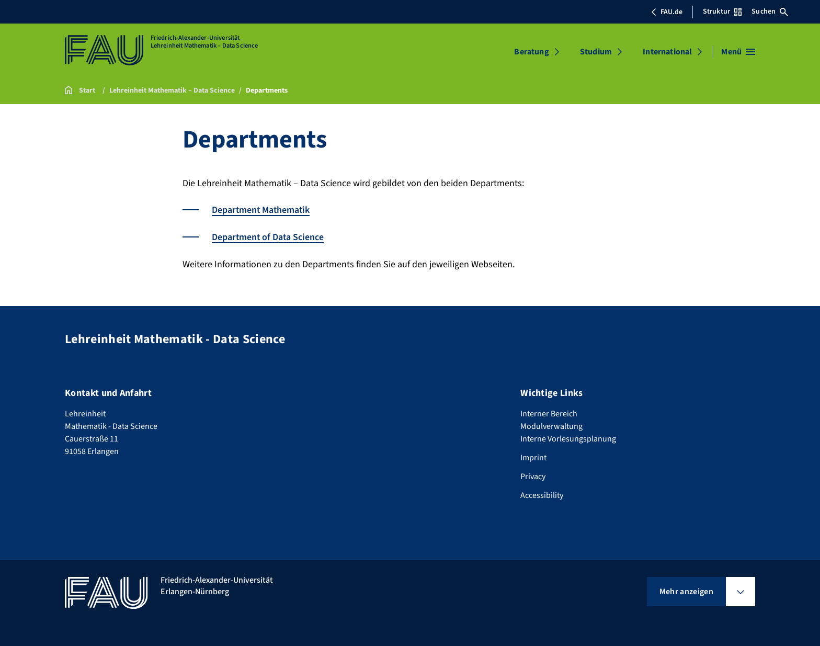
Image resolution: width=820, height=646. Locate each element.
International (667, 52)
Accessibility (541, 494)
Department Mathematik (262, 210)
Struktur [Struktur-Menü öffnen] (722, 11)
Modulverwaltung (551, 425)
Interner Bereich (548, 412)
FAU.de (667, 12)
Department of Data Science (268, 236)
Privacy (532, 475)
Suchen (769, 11)
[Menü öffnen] (738, 51)
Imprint (533, 456)
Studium (596, 52)
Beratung (531, 52)
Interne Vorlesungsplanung (568, 438)
